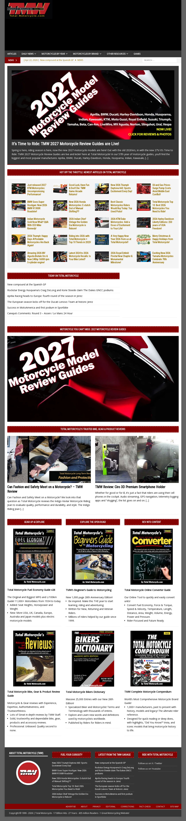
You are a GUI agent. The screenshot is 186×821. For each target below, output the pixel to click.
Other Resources (116, 53)
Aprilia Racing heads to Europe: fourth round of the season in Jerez (44, 296)
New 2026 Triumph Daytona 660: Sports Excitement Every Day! (121, 188)
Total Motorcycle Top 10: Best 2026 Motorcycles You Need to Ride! (68, 787)
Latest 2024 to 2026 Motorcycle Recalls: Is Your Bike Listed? (80, 256)
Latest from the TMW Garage (114, 754)
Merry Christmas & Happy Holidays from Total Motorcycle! (162, 239)
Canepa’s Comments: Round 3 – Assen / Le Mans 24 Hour (40, 313)
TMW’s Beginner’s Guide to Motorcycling (88, 590)
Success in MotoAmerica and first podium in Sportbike (37, 307)
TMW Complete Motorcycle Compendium (147, 691)
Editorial (111, 806)
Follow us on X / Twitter (150, 763)
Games (137, 53)
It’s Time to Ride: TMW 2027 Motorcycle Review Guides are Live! (65, 143)
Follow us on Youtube (149, 768)
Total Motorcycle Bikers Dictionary (85, 692)
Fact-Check (145, 806)
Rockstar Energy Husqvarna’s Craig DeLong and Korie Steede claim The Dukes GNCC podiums (60, 290)
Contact (160, 806)
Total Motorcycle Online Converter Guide (147, 590)
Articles (11, 53)
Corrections (127, 806)
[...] (146, 158)
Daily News (27, 53)
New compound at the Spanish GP (26, 284)
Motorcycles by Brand (86, 53)
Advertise (71, 806)
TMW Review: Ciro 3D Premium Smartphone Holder (130, 487)
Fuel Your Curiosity (71, 754)
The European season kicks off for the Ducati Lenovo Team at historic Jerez (50, 301)
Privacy (97, 806)
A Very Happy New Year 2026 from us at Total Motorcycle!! (121, 239)
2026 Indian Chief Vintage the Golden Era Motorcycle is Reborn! (70, 795)
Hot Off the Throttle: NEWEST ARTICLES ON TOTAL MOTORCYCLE (93, 172)
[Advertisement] (116, 26)
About (84, 806)
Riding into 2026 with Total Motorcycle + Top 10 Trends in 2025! (80, 239)
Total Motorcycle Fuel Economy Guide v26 (31, 589)
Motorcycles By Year (53, 53)
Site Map (174, 806)
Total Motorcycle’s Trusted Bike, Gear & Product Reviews (93, 429)
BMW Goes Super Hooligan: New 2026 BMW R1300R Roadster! (69, 772)
